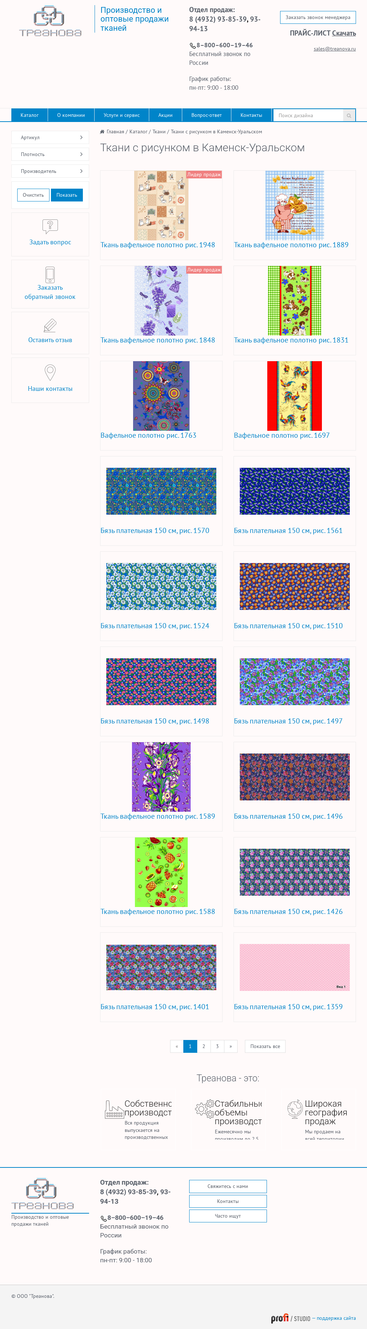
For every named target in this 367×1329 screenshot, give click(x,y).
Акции (165, 115)
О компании (71, 115)
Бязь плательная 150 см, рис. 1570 (154, 530)
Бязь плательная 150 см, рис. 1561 (288, 530)
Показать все (265, 1046)
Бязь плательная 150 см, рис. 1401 (154, 1006)
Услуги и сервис (122, 115)
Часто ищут (228, 1216)
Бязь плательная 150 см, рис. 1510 (288, 625)
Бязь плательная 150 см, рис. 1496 (288, 816)
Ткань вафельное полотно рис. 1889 (291, 244)
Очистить (33, 195)
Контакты (251, 115)
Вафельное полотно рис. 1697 (282, 435)
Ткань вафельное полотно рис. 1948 (157, 244)
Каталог (29, 115)
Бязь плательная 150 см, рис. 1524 (154, 625)
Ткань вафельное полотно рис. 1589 (157, 816)
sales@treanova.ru (335, 48)
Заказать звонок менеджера (318, 17)
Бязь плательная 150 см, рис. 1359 (288, 1006)
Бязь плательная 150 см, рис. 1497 (288, 721)
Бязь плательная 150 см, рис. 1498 (154, 721)
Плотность (33, 154)
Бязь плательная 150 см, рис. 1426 (288, 911)
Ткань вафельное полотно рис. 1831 (291, 340)
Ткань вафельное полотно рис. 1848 (157, 340)
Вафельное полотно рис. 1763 (148, 435)
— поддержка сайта (313, 1318)
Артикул (30, 137)
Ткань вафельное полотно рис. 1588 (157, 911)
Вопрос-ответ (206, 115)
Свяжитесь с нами (228, 1186)
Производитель (38, 171)
